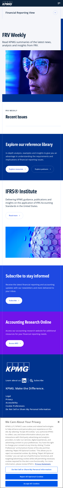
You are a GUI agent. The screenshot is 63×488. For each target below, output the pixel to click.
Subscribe (37, 380)
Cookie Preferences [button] (15, 406)
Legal (8, 396)
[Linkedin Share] (24, 380)
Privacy (9, 399)
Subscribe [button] (13, 300)
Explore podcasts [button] (41, 169)
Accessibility (12, 402)
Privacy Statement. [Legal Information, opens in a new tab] (43, 464)
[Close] (59, 422)
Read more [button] (13, 215)
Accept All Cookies (31, 483)
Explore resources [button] (16, 169)
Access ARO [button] (13, 343)
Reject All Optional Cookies (31, 476)
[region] (31, 453)
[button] (59, 3)
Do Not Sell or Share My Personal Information (28, 409)
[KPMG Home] (7, 3)
